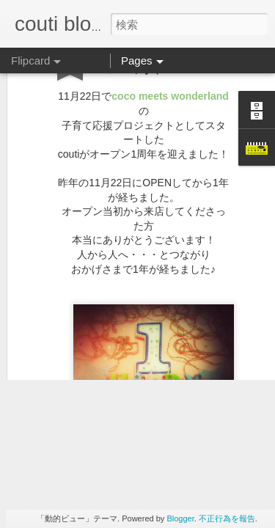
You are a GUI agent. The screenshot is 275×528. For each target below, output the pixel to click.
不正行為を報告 (227, 518)
